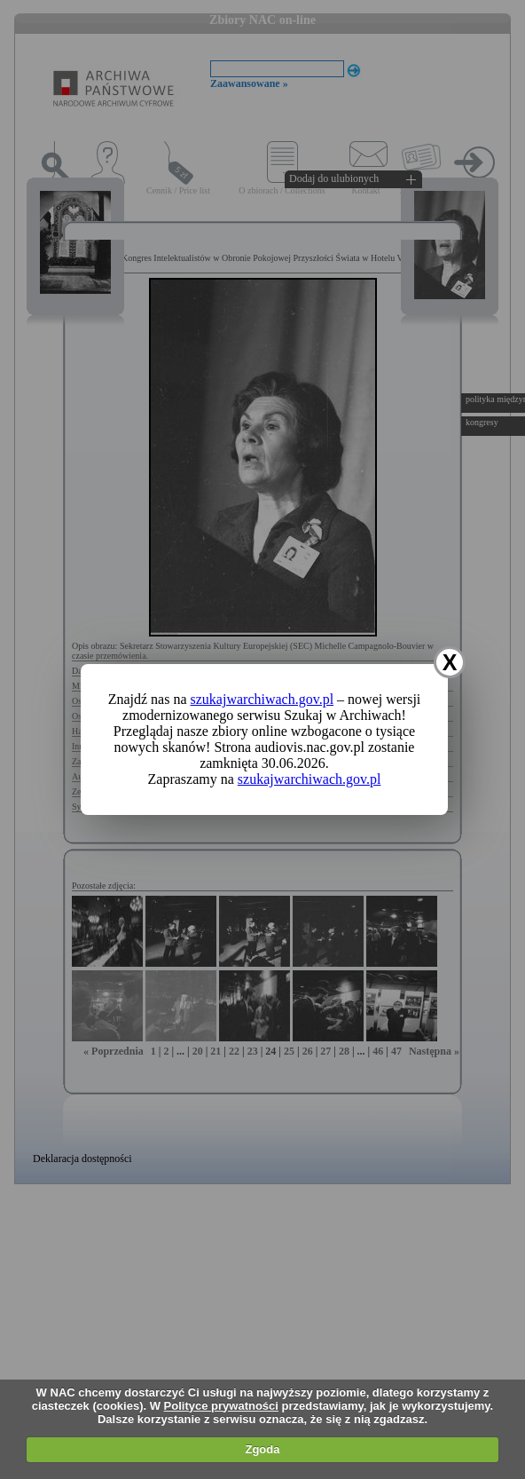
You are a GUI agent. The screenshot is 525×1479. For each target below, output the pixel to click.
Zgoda (262, 1449)
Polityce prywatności (221, 1405)
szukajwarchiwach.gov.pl (262, 699)
